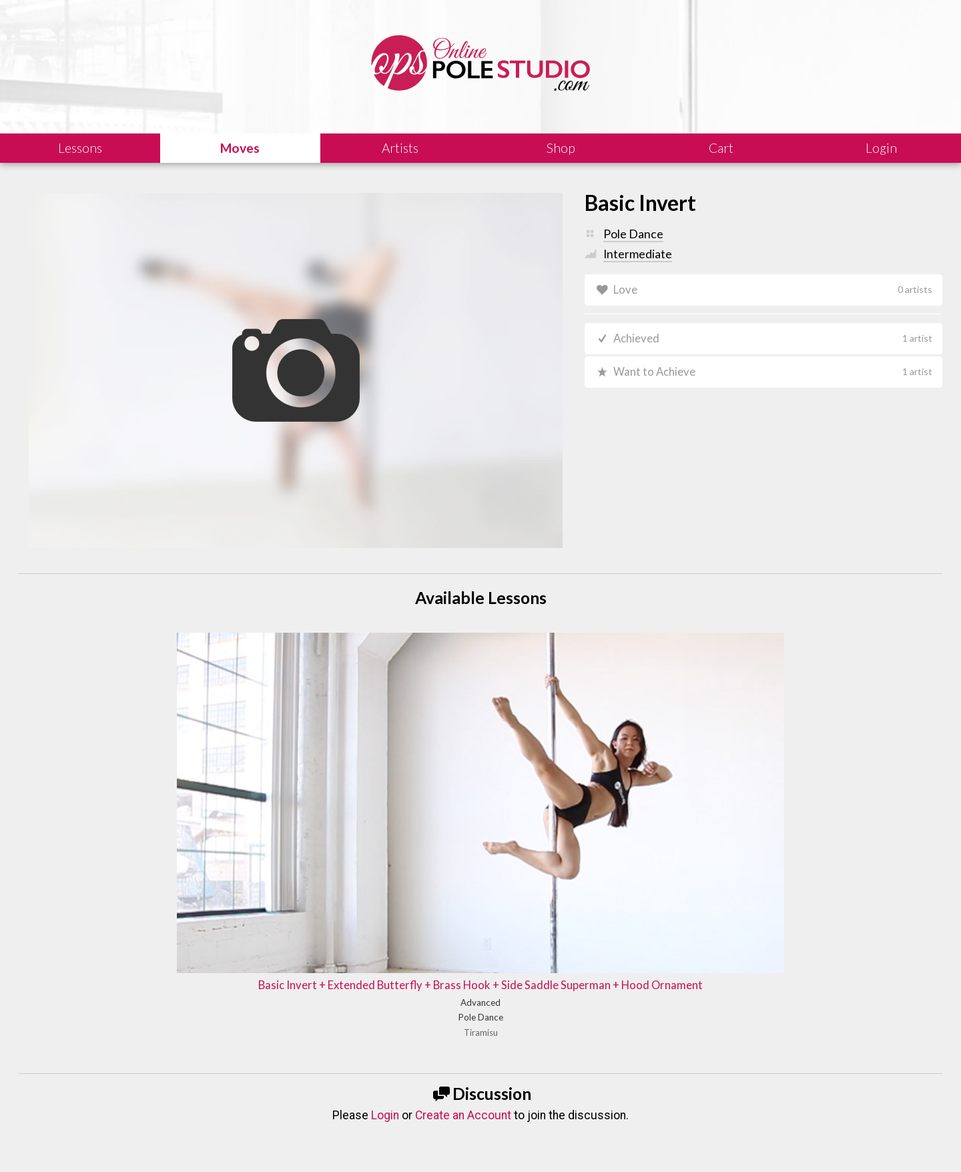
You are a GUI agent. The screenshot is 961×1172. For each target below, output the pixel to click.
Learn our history (301, 1085)
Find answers (522, 1085)
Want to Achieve (773, 375)
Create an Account (463, 927)
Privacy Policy (344, 1142)
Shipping (219, 1142)
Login (385, 927)
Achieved (773, 341)
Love (773, 290)
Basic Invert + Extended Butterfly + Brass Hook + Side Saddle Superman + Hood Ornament (480, 778)
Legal (140, 1142)
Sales (176, 1142)
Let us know (749, 1085)
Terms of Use (276, 1142)
